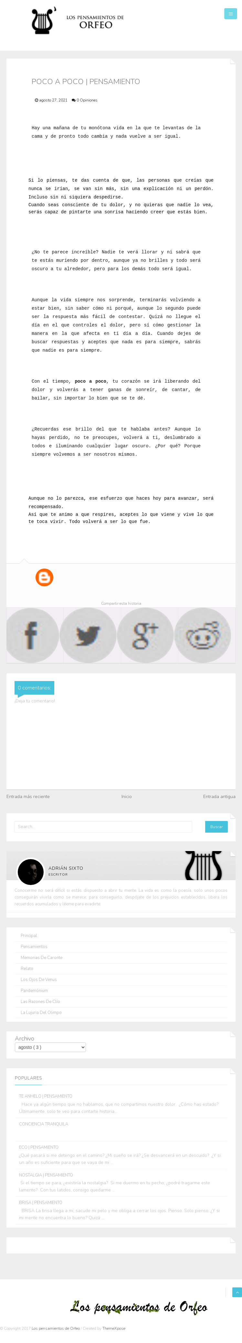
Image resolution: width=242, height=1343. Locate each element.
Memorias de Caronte (41, 958)
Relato (27, 969)
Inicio (126, 797)
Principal (29, 936)
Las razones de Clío (40, 1002)
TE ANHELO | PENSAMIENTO (45, 1096)
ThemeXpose (113, 1328)
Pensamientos (34, 947)
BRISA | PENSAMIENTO (40, 1203)
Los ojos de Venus (39, 980)
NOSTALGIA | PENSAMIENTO (46, 1175)
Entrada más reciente (28, 797)
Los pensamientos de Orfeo (56, 1328)
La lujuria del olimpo (41, 1013)
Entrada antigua (219, 797)
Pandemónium (34, 991)
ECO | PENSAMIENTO (38, 1147)
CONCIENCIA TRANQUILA (43, 1124)
